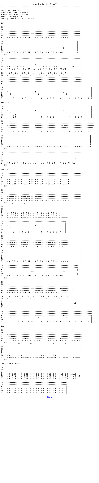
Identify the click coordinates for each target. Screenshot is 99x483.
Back (49, 475)
